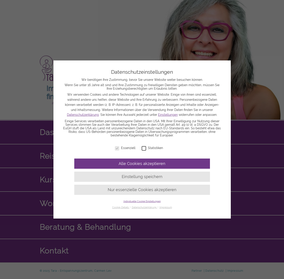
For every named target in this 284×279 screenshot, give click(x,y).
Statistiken (152, 148)
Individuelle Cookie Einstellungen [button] (142, 201)
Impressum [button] (165, 207)
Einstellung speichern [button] (142, 176)
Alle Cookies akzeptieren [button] (142, 163)
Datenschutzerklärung (83, 114)
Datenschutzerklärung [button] (144, 207)
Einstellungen (168, 114)
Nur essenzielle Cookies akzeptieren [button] (142, 190)
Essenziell (125, 148)
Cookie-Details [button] (120, 207)
